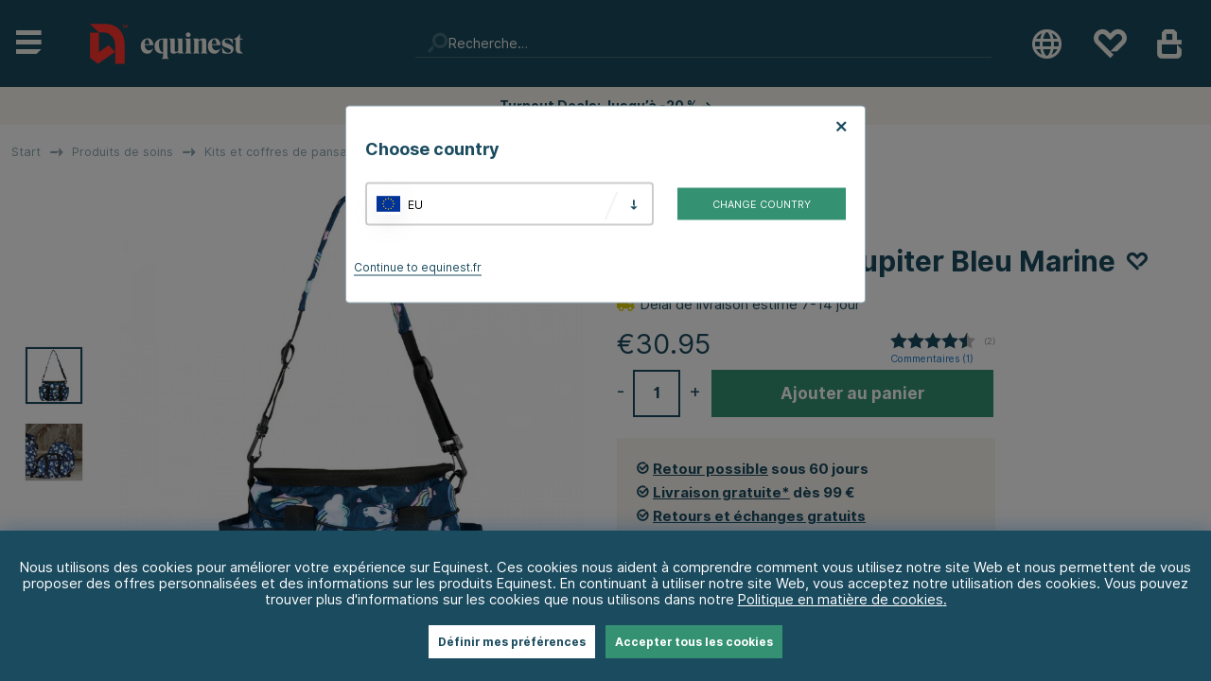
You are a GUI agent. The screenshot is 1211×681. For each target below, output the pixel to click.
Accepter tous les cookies (694, 642)
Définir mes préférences (512, 642)
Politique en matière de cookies (840, 599)
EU (415, 204)
